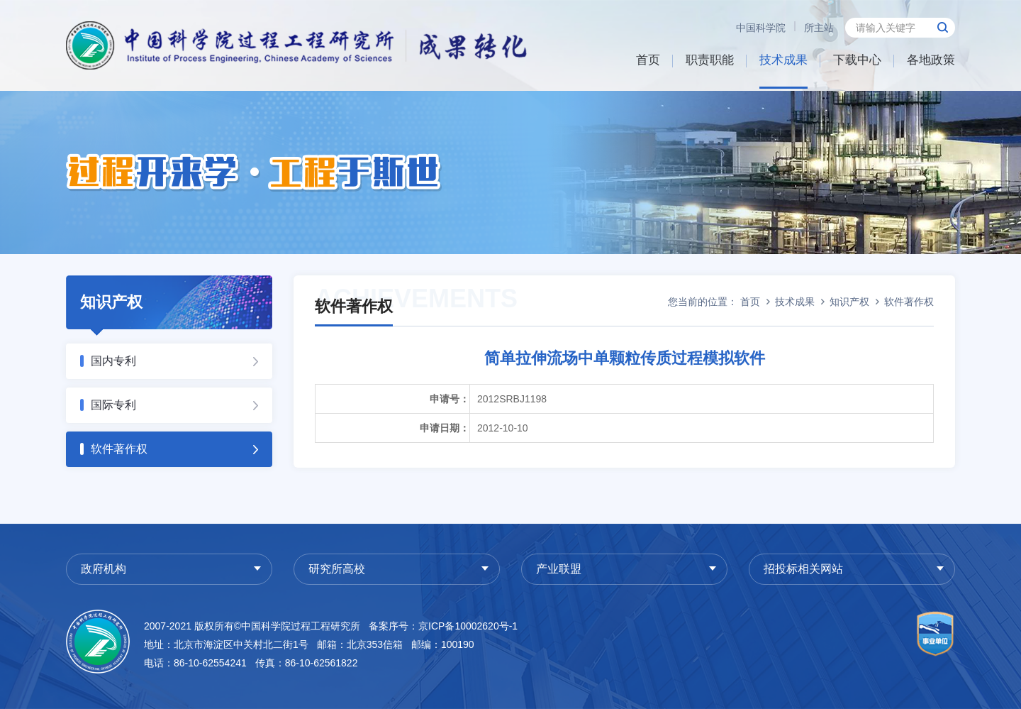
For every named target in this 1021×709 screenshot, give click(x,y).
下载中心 (857, 60)
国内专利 (113, 361)
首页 (648, 60)
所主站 (819, 27)
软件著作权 (119, 449)
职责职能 (710, 60)
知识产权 (849, 301)
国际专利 (113, 405)
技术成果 (783, 60)
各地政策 (931, 60)
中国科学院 (761, 27)
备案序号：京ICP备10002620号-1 (443, 626)
